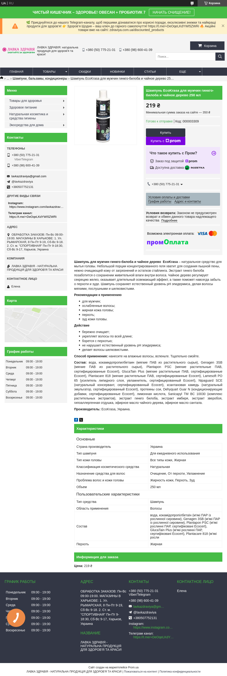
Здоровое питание (23, 107)
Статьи (150, 71)
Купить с (165, 141)
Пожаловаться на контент (140, 671)
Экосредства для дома (26, 125)
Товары (49, 71)
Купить (165, 132)
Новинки (117, 71)
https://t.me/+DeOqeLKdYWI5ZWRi (33, 216)
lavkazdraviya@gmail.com (28, 176)
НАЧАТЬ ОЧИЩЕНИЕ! (172, 12)
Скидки (85, 71)
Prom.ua (133, 667)
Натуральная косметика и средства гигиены (28, 116)
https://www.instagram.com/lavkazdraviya (36, 207)
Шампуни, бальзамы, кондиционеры (40, 78)
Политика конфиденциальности (179, 671)
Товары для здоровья (25, 101)
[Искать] (220, 57)
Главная (16, 71)
